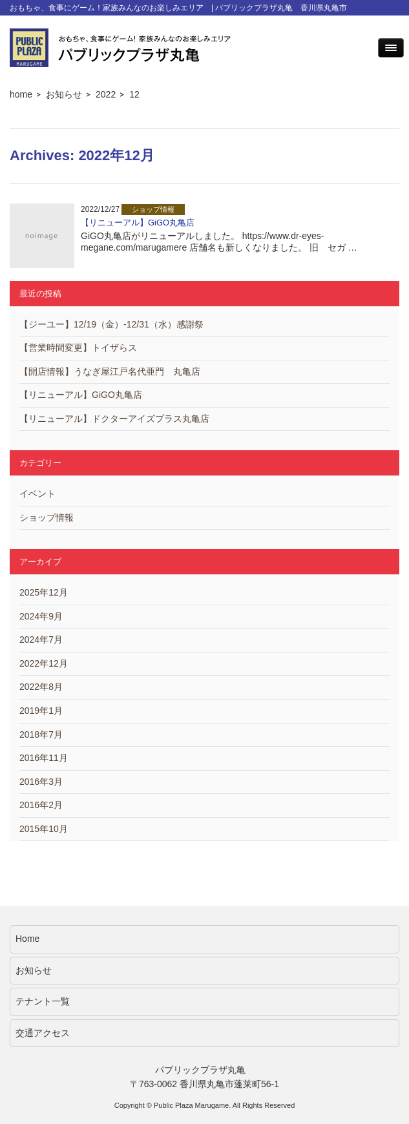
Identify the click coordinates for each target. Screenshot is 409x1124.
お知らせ (64, 94)
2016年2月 (41, 805)
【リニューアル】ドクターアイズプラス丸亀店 (114, 418)
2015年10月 (43, 829)
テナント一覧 (43, 1001)
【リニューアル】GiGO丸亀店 (137, 222)
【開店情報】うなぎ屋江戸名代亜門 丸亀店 (109, 371)
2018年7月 (41, 734)
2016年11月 (43, 758)
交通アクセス (43, 1033)
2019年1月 (41, 710)
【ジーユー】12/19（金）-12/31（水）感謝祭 (111, 324)
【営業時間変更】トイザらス (78, 347)
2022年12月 (43, 663)
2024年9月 (41, 616)
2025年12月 (43, 592)
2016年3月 (41, 781)
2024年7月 (41, 639)
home (21, 94)
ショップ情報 (46, 517)
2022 (106, 94)
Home (27, 938)
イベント (37, 493)
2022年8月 (41, 687)
